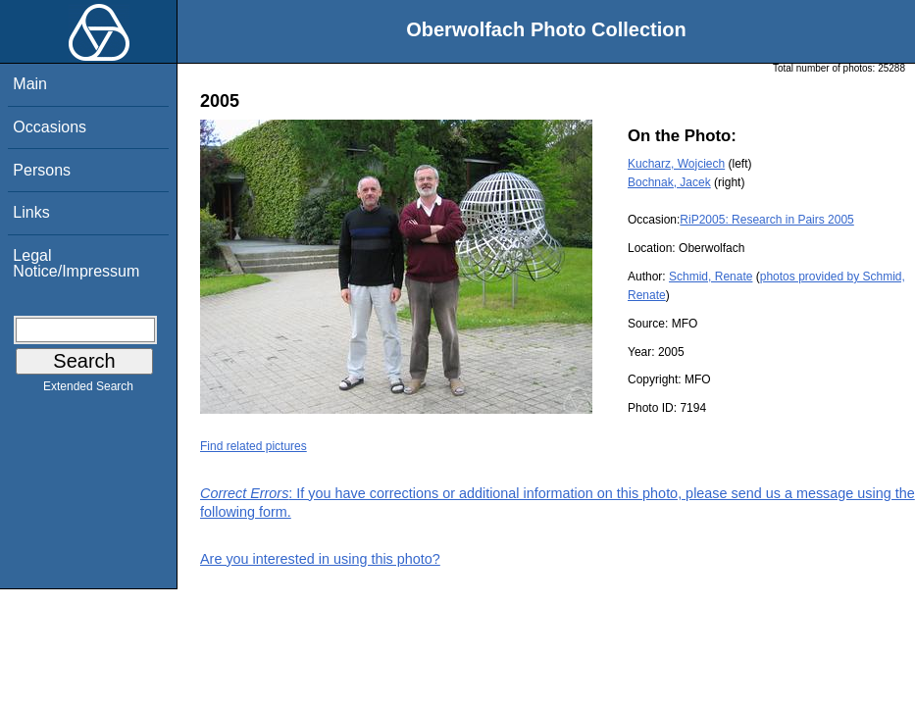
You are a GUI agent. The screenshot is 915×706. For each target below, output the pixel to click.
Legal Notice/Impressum (76, 263)
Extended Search (88, 390)
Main (30, 84)
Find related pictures (253, 446)
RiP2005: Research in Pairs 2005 (766, 220)
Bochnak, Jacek (669, 182)
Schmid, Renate (710, 276)
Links (31, 212)
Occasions (49, 127)
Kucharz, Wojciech (676, 164)
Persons (42, 170)
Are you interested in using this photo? (320, 559)
